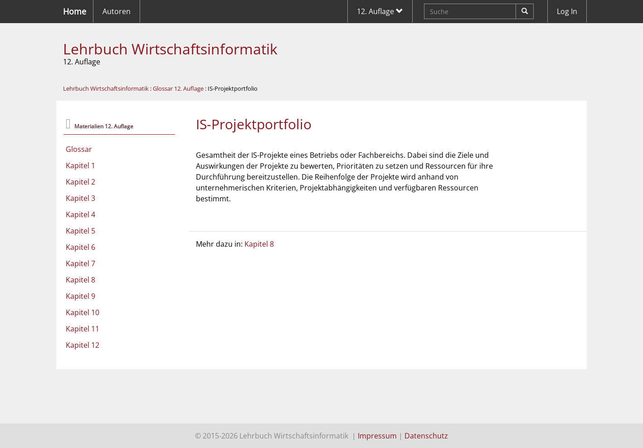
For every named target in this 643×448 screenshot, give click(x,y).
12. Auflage (380, 11)
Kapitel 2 (80, 182)
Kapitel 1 (80, 165)
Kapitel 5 (80, 231)
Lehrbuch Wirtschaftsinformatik (170, 48)
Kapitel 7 (80, 263)
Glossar (79, 149)
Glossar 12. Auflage (178, 88)
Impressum (377, 436)
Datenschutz (426, 436)
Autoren (116, 11)
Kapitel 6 (80, 247)
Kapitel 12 (82, 345)
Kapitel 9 (80, 296)
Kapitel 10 (82, 312)
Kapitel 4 (80, 214)
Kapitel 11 (82, 329)
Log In (567, 11)
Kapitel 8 (80, 280)
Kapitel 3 (80, 198)
